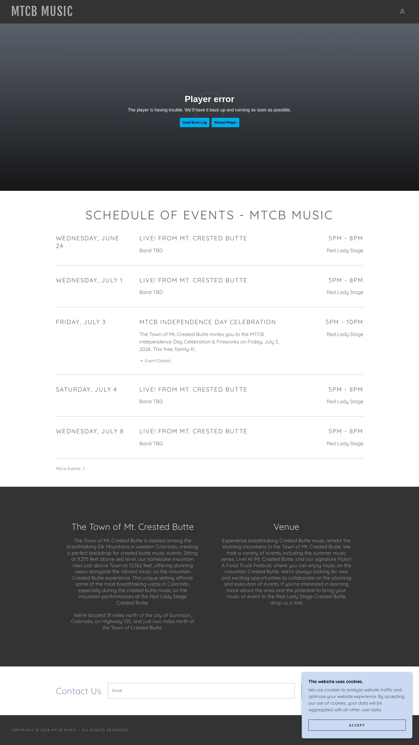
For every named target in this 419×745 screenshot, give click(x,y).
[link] (106, 14)
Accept (357, 725)
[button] (402, 11)
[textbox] (201, 691)
